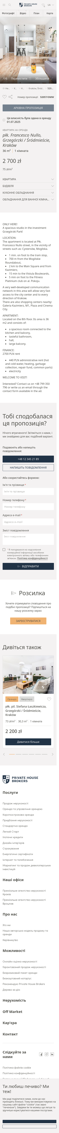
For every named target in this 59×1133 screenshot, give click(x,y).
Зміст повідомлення (16, 530)
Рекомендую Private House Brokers (24, 984)
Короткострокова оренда (18, 814)
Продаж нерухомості (15, 803)
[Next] (53, 46)
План (36, 13)
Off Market (12, 1011)
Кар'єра (10, 1022)
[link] (28, 47)
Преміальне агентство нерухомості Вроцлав (24, 901)
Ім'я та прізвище (13, 485)
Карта (50, 13)
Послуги (10, 792)
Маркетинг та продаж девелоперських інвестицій (27, 867)
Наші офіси (13, 879)
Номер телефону (13, 500)
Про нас (10, 914)
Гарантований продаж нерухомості (24, 967)
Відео (23, 13)
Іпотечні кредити (13, 837)
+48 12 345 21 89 (28, 459)
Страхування (11, 848)
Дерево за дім (11, 989)
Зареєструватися (28, 621)
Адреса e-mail (11, 515)
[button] (51, 4)
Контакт (10, 1033)
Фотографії (8, 13)
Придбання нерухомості (17, 820)
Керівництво (10, 940)
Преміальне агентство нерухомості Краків (24, 892)
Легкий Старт (11, 831)
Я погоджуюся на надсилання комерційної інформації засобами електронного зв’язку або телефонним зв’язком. (27, 554)
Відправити (28, 566)
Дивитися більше (28, 742)
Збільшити (44, 78)
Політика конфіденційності (32, 558)
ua (51, 4)
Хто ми (6, 925)
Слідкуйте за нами (14, 1054)
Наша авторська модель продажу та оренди (25, 932)
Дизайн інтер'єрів (13, 843)
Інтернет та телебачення (18, 859)
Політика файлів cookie (17, 1067)
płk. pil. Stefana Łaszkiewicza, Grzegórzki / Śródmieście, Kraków (25, 710)
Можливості (14, 950)
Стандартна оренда (15, 825)
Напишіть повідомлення (28, 467)
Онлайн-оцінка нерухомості (20, 961)
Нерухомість (14, 1000)
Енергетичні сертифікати (18, 854)
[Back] (3, 46)
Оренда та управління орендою (22, 809)
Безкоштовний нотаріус (17, 978)
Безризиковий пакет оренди (20, 972)
